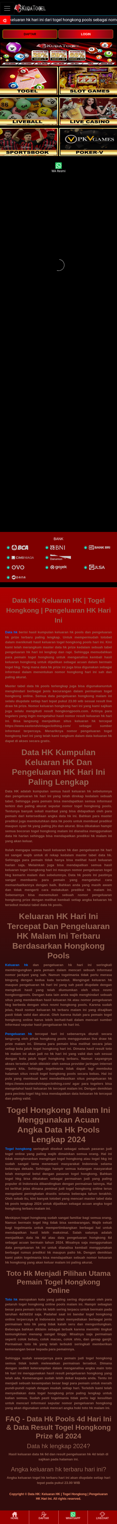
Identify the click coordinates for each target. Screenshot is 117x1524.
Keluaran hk (16, 965)
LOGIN (86, 34)
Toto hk (11, 1299)
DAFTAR (30, 34)
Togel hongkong (18, 1149)
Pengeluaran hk (18, 1034)
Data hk (11, 632)
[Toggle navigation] (7, 8)
